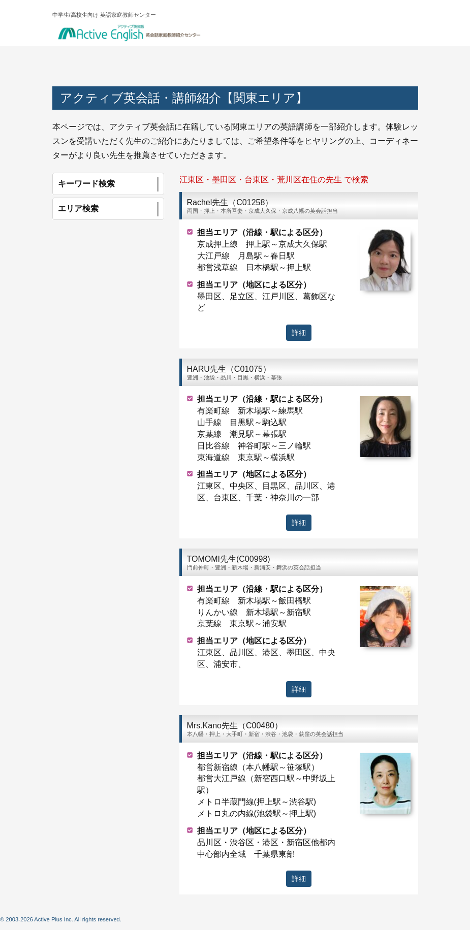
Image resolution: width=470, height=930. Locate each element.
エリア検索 (108, 209)
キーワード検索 (108, 184)
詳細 (299, 333)
